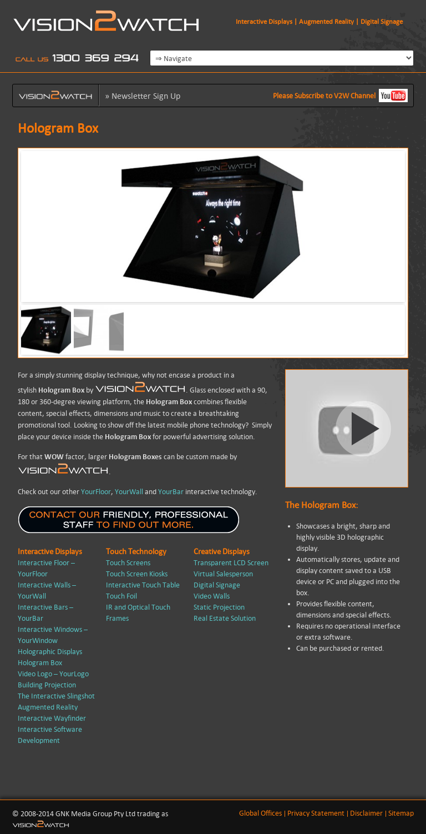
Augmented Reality (48, 707)
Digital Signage (217, 585)
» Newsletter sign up (142, 96)
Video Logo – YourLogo (53, 674)
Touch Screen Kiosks (137, 574)
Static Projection (219, 607)
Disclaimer (366, 813)
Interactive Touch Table (143, 585)
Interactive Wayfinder (52, 718)
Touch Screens (128, 563)
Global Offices (260, 813)
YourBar (171, 492)
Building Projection (47, 685)
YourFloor (96, 492)
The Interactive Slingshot (56, 696)
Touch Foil (121, 596)
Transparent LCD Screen (231, 563)
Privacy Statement (315, 813)
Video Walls (212, 596)
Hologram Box (40, 663)
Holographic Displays (50, 651)
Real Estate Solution (225, 618)
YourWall (129, 492)
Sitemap (401, 813)
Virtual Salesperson (223, 574)
